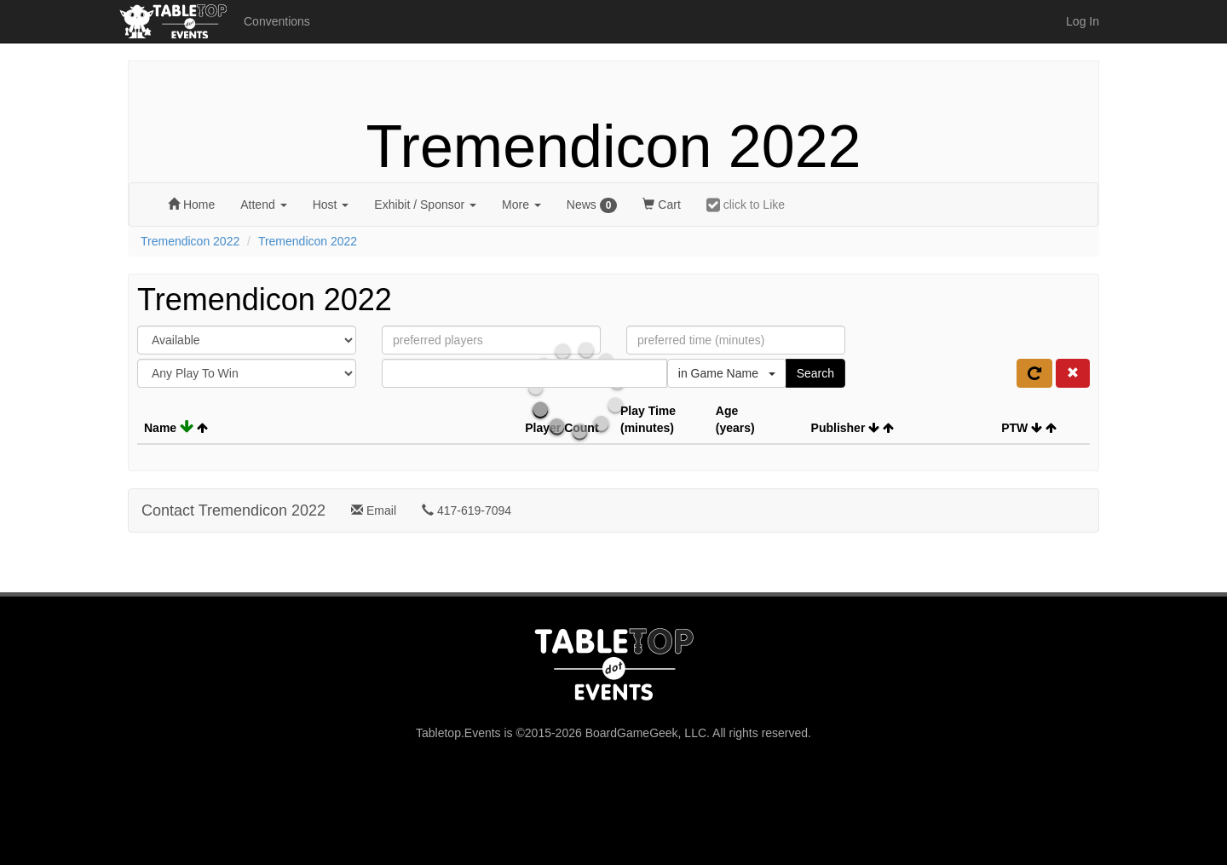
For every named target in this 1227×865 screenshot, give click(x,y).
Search (815, 373)
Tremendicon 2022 (613, 146)
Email (373, 510)
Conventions (277, 21)
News (592, 205)
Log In (1082, 21)
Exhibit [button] (425, 204)
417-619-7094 (466, 510)
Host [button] (331, 204)
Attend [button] (263, 204)
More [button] (521, 204)
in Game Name (726, 373)
